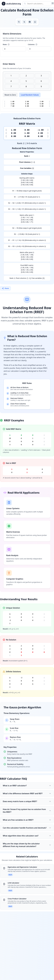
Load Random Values (30, 95)
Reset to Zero (10, 95)
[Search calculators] (37, 3)
